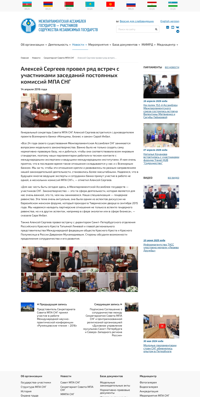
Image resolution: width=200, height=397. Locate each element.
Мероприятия (99, 44)
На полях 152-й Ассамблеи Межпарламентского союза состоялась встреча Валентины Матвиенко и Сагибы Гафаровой (160, 110)
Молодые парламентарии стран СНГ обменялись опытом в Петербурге (159, 348)
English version (169, 21)
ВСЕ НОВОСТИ (172, 67)
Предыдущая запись (52, 304)
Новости (79, 44)
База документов (126, 44)
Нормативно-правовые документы (115, 391)
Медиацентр (167, 44)
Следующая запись (108, 304)
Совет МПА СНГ (70, 382)
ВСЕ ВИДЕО (173, 177)
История (26, 391)
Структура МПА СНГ (33, 386)
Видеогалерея (149, 386)
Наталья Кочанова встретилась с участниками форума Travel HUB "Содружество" (161, 158)
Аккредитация (149, 391)
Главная (25, 57)
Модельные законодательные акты (115, 384)
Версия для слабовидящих (137, 21)
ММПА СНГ (67, 394)
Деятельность (59, 44)
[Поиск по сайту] (137, 29)
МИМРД (149, 44)
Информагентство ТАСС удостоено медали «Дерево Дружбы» (161, 247)
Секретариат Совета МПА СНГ (59, 57)
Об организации (34, 44)
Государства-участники (36, 382)
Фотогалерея (148, 382)
